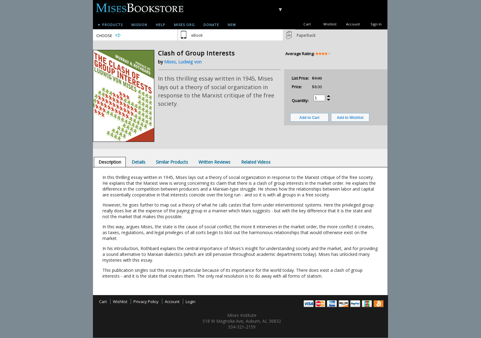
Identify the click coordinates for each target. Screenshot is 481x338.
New (232, 24)
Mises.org (184, 24)
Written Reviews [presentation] (214, 162)
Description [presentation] (109, 162)
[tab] (110, 162)
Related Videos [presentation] (256, 162)
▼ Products (110, 24)
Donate (211, 24)
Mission (139, 24)
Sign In (376, 24)
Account (353, 24)
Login (190, 301)
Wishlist (330, 24)
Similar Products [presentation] (172, 162)
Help (160, 24)
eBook (196, 35)
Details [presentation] (138, 162)
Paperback (306, 35)
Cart (307, 24)
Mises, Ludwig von (183, 62)
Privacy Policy (146, 301)
